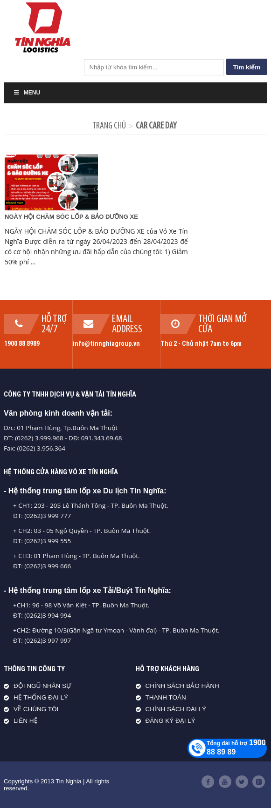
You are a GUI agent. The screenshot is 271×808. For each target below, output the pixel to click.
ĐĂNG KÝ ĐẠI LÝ (170, 720)
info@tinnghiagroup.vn (106, 343)
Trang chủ (109, 126)
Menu (26, 92)
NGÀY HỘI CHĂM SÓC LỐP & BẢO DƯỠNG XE (71, 216)
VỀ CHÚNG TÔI (36, 709)
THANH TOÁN (166, 697)
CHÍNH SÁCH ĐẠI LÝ (176, 709)
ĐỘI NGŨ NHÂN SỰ (42, 685)
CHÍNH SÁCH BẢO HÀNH (182, 685)
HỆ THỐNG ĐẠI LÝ (41, 697)
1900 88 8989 (22, 343)
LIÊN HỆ (26, 720)
